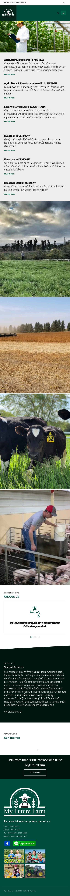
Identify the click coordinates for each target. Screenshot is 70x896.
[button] (31, 637)
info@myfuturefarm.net (15, 2)
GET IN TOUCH (35, 772)
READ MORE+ (9, 74)
